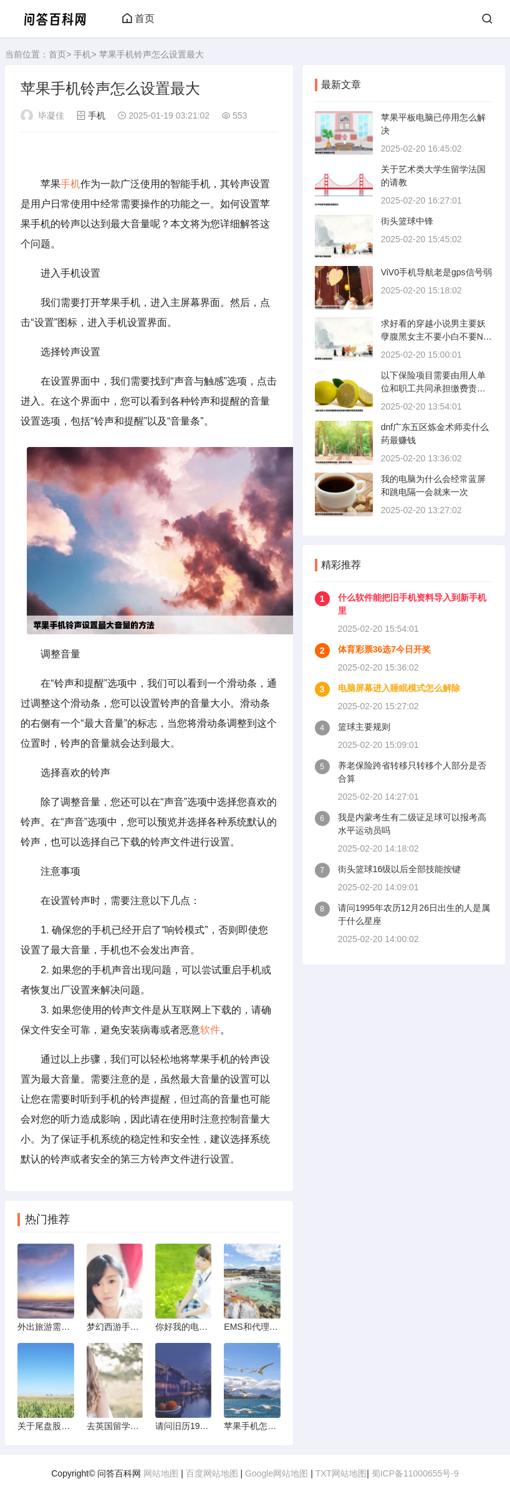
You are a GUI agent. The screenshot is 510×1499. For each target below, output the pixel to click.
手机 (82, 54)
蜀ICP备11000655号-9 (415, 1473)
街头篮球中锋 (407, 221)
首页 (138, 18)
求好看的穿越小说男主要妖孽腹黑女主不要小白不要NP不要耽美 (435, 336)
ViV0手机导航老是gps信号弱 (436, 272)
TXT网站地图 (341, 1473)
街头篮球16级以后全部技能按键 (399, 869)
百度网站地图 (212, 1473)
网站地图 (160, 1473)
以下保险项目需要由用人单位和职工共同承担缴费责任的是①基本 (433, 388)
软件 (210, 1030)
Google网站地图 (276, 1473)
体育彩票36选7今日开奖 (384, 649)
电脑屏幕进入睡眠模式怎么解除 (399, 688)
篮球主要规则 (364, 727)
